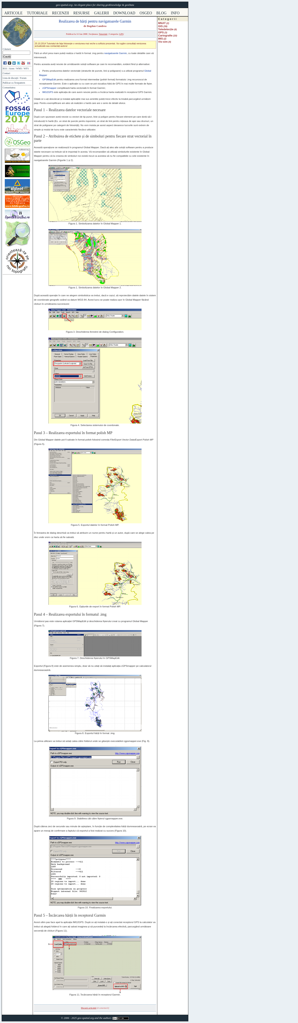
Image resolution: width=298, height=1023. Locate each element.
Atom (11, 68)
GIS (160, 26)
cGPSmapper (49, 88)
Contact (6, 73)
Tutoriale (103, 34)
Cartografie (165, 35)
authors (107, 1017)
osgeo (146, 13)
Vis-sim (163, 41)
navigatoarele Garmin (115, 53)
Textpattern (19, 83)
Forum (23, 78)
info (175, 13)
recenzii (60, 13)
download (124, 13)
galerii (101, 13)
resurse (81, 13)
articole (13, 13)
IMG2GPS (47, 92)
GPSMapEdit (49, 79)
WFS (26, 68)
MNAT (162, 23)
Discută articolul (88, 1008)
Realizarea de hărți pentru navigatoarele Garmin (95, 21)
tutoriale (37, 13)
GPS (121, 34)
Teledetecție (165, 29)
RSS (5, 68)
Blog (161, 13)
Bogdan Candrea (96, 26)
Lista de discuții (10, 78)
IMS (160, 38)
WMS (19, 68)
